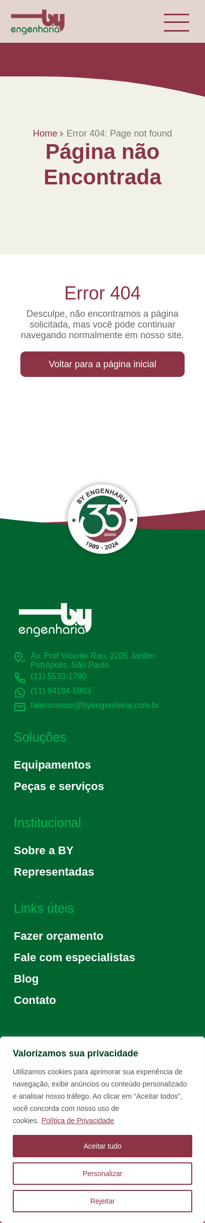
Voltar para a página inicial (102, 364)
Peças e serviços (59, 786)
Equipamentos (52, 764)
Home (45, 133)
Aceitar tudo (103, 1146)
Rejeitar (102, 1201)
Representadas (54, 871)
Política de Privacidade (77, 1121)
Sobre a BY (43, 850)
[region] (102, 1130)
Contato (35, 1000)
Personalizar (102, 1174)
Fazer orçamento (59, 936)
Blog (26, 978)
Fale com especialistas (74, 957)
